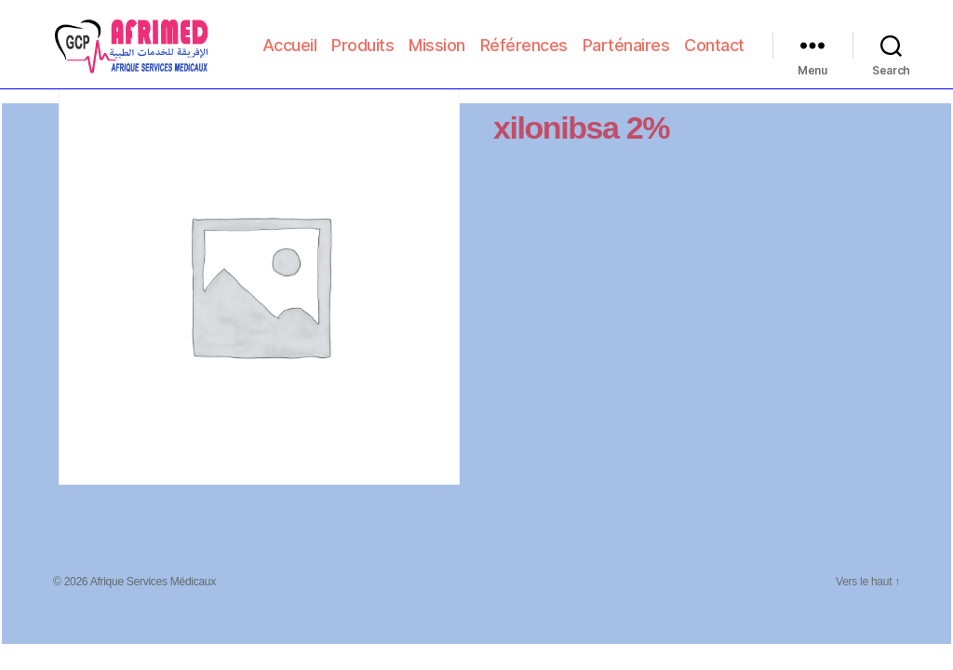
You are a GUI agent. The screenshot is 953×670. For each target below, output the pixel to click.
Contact (714, 68)
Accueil (364, 41)
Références (598, 41)
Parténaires (701, 41)
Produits (438, 41)
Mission (512, 41)
